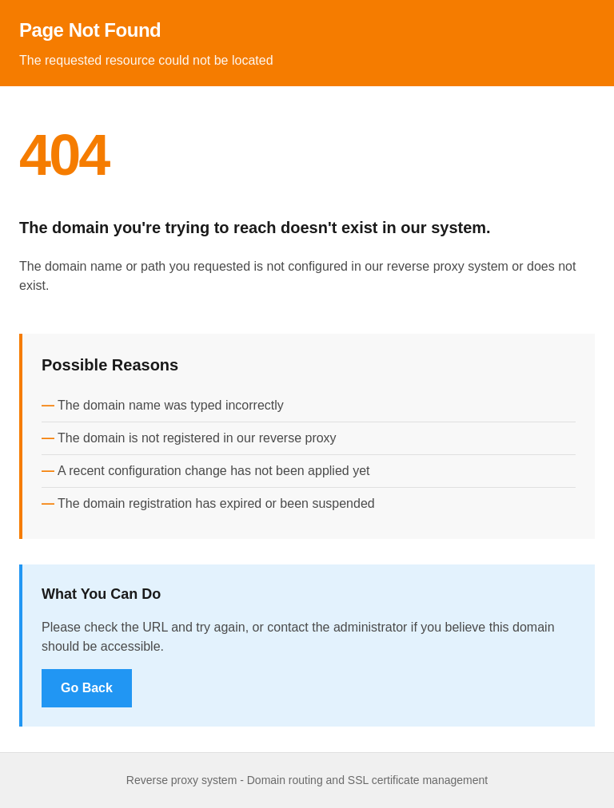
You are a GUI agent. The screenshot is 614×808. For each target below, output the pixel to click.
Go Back (87, 688)
